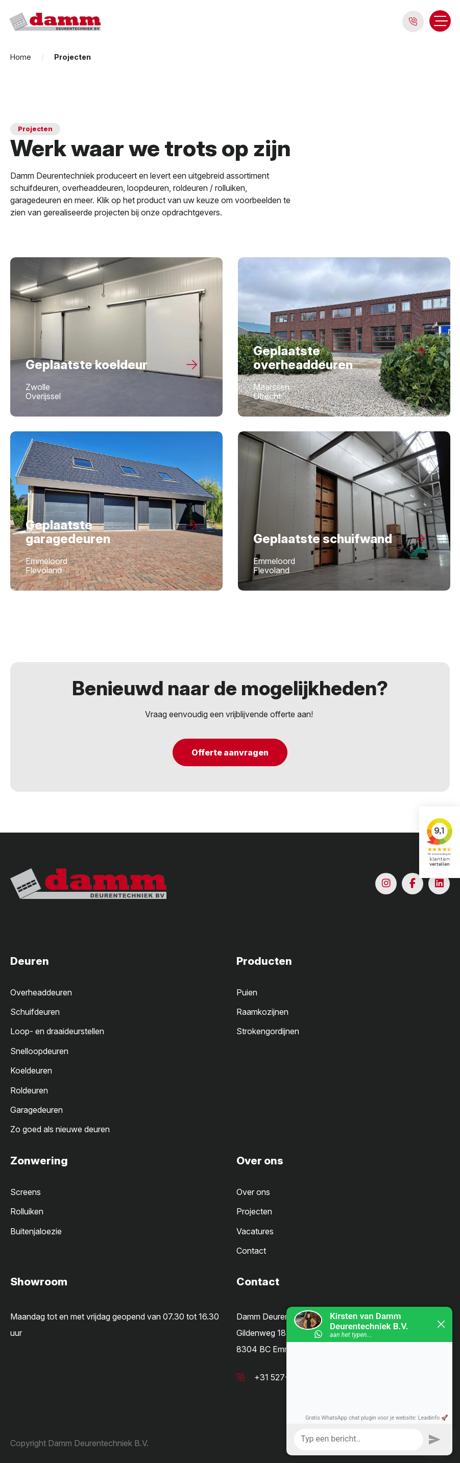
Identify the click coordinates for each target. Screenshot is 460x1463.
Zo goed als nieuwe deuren (60, 1129)
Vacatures (255, 1231)
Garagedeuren (36, 1110)
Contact (251, 1251)
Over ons (253, 1192)
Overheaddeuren (41, 992)
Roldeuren (29, 1090)
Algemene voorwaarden (331, 1443)
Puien (246, 992)
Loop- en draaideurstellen (57, 1031)
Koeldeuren (31, 1070)
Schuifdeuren (35, 1012)
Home (20, 57)
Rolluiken (26, 1211)
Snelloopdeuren (39, 1051)
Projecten (254, 1211)
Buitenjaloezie (36, 1231)
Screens (25, 1192)
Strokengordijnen (267, 1031)
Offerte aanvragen (230, 752)
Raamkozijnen (262, 1012)
